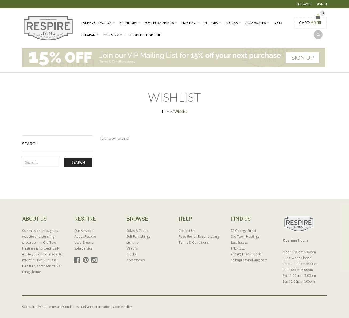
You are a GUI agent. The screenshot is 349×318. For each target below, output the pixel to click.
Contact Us (187, 230)
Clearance (90, 35)
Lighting (188, 23)
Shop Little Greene (145, 35)
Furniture (128, 23)
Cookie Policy (122, 307)
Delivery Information (96, 307)
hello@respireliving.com (249, 260)
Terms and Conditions (63, 307)
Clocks (231, 23)
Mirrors (211, 23)
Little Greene (84, 242)
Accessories (255, 23)
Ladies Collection (96, 23)
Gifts (277, 23)
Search (78, 162)
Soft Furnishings (159, 23)
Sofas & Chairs (137, 230)
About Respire (85, 236)
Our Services (114, 35)
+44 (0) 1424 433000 (246, 254)
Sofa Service (83, 248)
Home (167, 111)
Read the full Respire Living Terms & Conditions (199, 239)
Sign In (321, 4)
